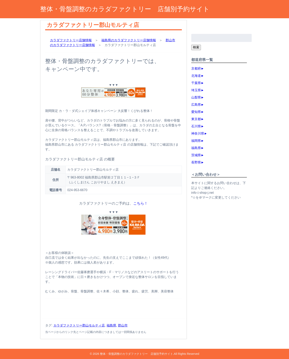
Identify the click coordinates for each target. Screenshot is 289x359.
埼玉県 (196, 90)
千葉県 (196, 83)
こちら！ (140, 203)
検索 (196, 47)
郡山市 (123, 325)
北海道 (196, 75)
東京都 (196, 119)
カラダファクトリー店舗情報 (71, 40)
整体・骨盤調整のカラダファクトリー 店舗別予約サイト (125, 9)
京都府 (196, 68)
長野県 (196, 162)
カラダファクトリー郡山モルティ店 (79, 325)
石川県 (196, 126)
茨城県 (196, 155)
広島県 (196, 104)
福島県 (111, 325)
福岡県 (196, 140)
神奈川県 (197, 133)
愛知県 (196, 112)
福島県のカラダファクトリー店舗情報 (128, 40)
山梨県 (196, 97)
